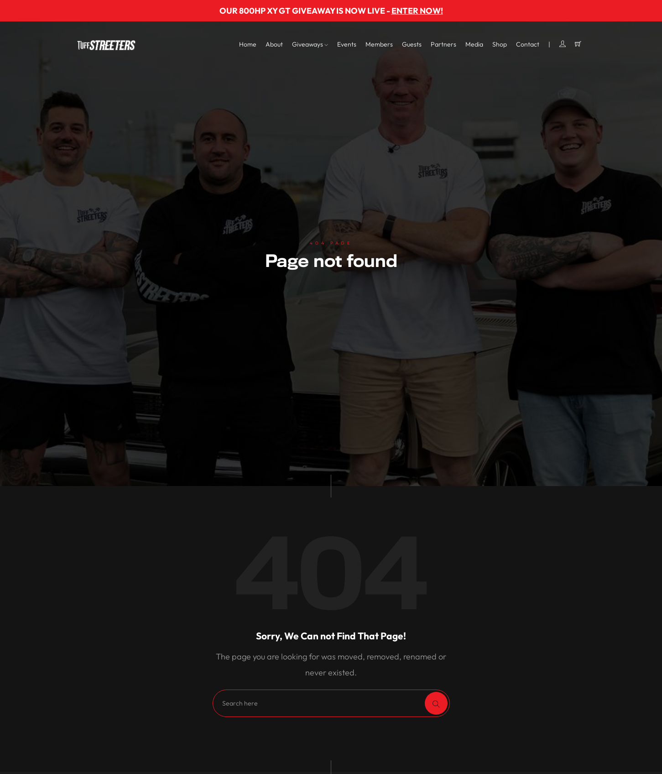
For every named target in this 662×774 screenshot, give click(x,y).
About (274, 44)
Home (247, 44)
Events (346, 44)
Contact (527, 44)
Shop (499, 44)
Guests (412, 44)
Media (474, 44)
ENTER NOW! (417, 10)
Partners (443, 44)
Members (379, 44)
